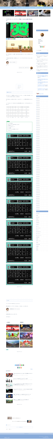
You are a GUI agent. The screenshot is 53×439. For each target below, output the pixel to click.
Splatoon (38, 224)
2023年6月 (38, 159)
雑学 (37, 250)
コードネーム (38, 230)
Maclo (42, 37)
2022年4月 (38, 185)
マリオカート (38, 235)
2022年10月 (38, 174)
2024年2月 (38, 144)
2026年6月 (38, 98)
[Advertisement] (19, 78)
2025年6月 (38, 115)
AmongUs (38, 215)
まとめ (19, 88)
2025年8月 (38, 113)
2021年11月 (38, 194)
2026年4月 (38, 100)
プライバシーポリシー (41, 436)
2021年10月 (38, 196)
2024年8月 (38, 133)
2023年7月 (38, 157)
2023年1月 (38, 168)
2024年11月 (38, 128)
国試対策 (38, 239)
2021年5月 (38, 205)
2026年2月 (38, 104)
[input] (42, 50)
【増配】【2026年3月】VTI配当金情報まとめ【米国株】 (42, 70)
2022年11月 (38, 172)
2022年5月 (38, 183)
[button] (47, 50)
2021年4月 (38, 207)
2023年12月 (38, 148)
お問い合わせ (46, 436)
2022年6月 (38, 181)
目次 (18, 85)
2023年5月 (38, 161)
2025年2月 (38, 122)
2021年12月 (38, 192)
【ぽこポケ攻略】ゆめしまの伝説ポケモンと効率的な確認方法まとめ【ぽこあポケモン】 (42, 67)
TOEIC (38, 226)
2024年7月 (38, 135)
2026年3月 (38, 102)
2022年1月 (38, 190)
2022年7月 (38, 179)
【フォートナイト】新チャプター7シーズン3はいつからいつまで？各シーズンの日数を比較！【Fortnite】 (42, 60)
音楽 (37, 252)
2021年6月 (38, 203)
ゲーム (7, 349)
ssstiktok (41, 83)
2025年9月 (38, 111)
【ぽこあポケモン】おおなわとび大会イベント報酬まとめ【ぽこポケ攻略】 (42, 64)
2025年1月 (38, 124)
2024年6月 (38, 137)
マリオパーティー (39, 237)
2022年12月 (38, 170)
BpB (37, 217)
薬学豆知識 (38, 246)
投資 (37, 241)
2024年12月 (38, 126)
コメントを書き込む (19, 427)
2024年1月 (38, 146)
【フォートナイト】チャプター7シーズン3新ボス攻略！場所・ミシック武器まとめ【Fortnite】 (42, 56)
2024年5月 (38, 139)
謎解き (38, 248)
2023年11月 (38, 150)
